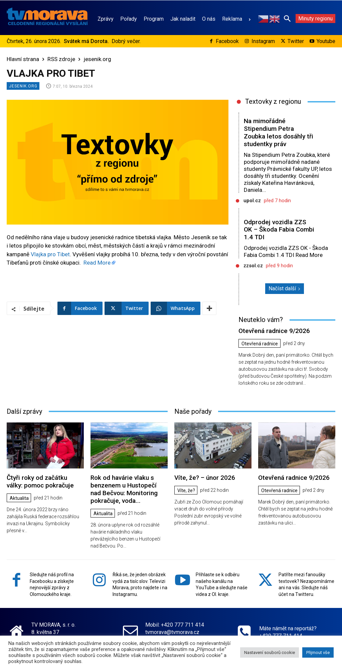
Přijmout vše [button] (318, 652)
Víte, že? (186, 490)
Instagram (263, 41)
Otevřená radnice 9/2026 (274, 331)
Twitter (296, 41)
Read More (97, 262)
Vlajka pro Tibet (50, 254)
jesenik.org (97, 59)
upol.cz (252, 201)
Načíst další (285, 288)
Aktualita (19, 498)
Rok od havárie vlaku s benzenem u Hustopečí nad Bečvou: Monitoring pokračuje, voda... (124, 489)
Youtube (326, 41)
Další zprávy (24, 411)
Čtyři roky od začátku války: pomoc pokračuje (40, 481)
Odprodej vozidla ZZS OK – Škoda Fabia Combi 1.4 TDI (279, 229)
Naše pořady (192, 411)
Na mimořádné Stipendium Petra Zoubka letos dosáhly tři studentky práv (278, 132)
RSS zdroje (61, 59)
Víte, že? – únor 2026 (204, 477)
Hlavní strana (23, 59)
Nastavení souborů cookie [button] (269, 652)
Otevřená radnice (259, 343)
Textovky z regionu (273, 101)
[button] (287, 18)
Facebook (227, 41)
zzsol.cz (253, 266)
